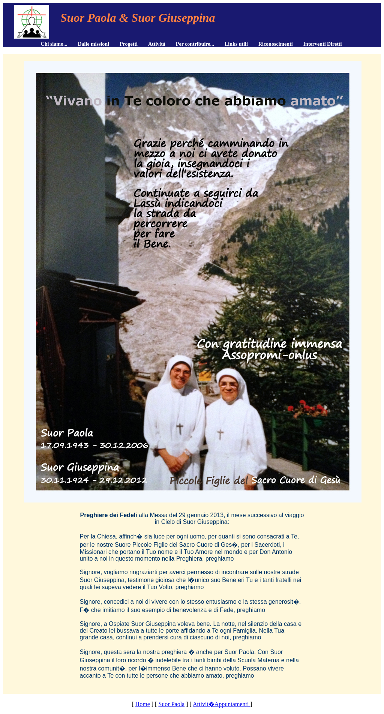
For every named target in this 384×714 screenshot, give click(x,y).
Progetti (129, 44)
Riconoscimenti (275, 44)
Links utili (236, 44)
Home (142, 704)
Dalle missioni (93, 44)
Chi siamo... (54, 44)
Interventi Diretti (322, 44)
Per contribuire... (195, 44)
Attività (156, 44)
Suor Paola (171, 704)
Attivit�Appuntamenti (221, 704)
